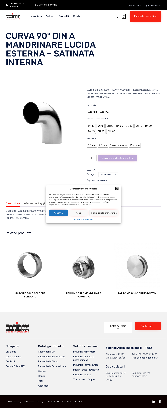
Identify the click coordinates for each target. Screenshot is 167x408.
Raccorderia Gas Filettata (51, 356)
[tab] (14, 204)
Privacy (40, 402)
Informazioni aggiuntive (38, 203)
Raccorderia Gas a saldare (52, 366)
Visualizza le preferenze (104, 213)
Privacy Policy (89, 219)
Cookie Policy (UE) (15, 366)
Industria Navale (82, 374)
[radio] (92, 112)
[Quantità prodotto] (92, 158)
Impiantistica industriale (86, 369)
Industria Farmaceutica (85, 365)
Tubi (40, 381)
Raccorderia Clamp (48, 361)
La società (35, 16)
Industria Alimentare (84, 351)
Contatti (78, 16)
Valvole (42, 371)
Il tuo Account (154, 6)
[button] (116, 188)
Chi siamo (11, 351)
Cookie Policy (76, 219)
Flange (41, 376)
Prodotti (64, 16)
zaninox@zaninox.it (147, 357)
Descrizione (13, 203)
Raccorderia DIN (99, 180)
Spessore (91, 138)
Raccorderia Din (108, 175)
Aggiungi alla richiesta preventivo (117, 158)
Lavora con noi (136, 6)
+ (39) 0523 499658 (146, 354)
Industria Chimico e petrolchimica (83, 358)
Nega (78, 213)
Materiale (91, 105)
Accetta (58, 213)
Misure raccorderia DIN (97, 119)
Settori (50, 16)
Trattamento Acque (84, 379)
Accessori (43, 385)
